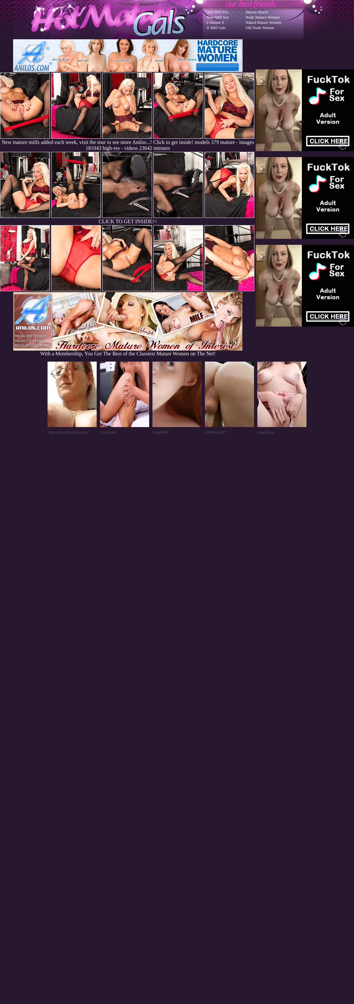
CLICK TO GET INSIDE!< (128, 221)
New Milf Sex (217, 17)
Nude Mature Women (263, 17)
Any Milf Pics (217, 12)
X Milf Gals (216, 28)
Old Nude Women (260, 28)
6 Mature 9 (215, 22)
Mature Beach (257, 12)
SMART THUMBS (188, 872)
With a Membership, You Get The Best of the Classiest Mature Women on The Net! (128, 351)
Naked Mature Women (264, 22)
